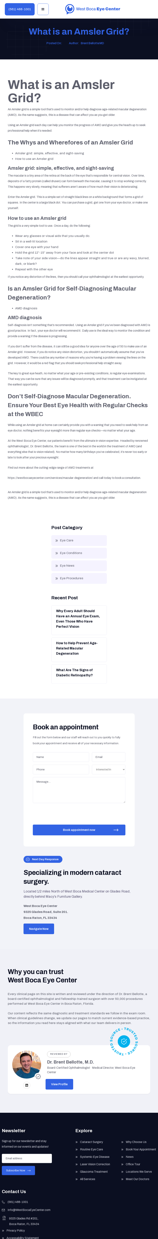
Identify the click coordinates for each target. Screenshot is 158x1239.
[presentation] (62, 812)
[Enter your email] (27, 1161)
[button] (43, 9)
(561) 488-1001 (20, 9)
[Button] (78, 623)
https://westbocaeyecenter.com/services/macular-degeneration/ (50, 477)
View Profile (59, 1084)
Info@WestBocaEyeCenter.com (29, 1213)
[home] (93, 9)
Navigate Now (39, 928)
